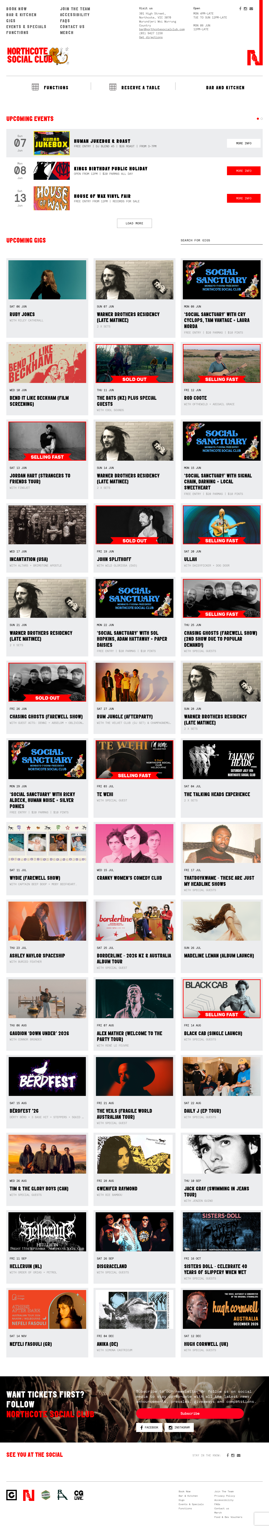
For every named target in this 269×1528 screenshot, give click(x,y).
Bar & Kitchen (21, 14)
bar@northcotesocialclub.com (162, 29)
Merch (67, 32)
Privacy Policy (224, 1496)
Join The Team (75, 8)
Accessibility (75, 14)
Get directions (151, 37)
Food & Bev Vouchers (228, 1517)
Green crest (46, 1495)
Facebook (149, 1427)
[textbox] (222, 240)
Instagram (179, 1427)
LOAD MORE (135, 223)
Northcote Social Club (37, 55)
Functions (17, 32)
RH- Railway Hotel (62, 1495)
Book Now (16, 8)
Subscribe (190, 1413)
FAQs (65, 20)
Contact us (72, 26)
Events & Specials (26, 26)
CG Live (78, 1495)
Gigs (11, 20)
